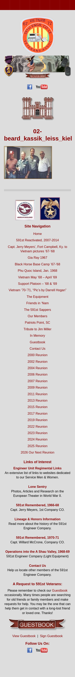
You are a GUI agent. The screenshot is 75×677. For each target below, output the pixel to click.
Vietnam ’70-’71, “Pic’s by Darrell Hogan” (37, 290)
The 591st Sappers (37, 309)
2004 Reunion (38, 368)
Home (37, 233)
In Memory (37, 335)
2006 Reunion (38, 374)
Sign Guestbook (51, 636)
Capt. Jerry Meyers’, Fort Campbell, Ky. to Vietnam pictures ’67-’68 (37, 249)
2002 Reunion (38, 361)
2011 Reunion (38, 394)
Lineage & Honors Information (37, 519)
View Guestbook (23, 636)
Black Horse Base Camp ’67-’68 (37, 264)
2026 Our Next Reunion (37, 452)
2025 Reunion (38, 446)
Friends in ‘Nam (37, 303)
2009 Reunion (38, 387)
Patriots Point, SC (37, 322)
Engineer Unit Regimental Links (37, 468)
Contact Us (37, 348)
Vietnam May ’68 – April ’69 (37, 277)
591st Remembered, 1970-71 (37, 537)
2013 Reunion (38, 400)
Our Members (37, 316)
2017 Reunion (38, 413)
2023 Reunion (38, 433)
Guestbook (37, 342)
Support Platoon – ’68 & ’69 (37, 283)
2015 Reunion (38, 407)
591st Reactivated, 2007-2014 (37, 240)
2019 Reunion (38, 420)
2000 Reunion (38, 355)
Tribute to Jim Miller (37, 329)
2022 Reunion (38, 426)
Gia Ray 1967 (37, 257)
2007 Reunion (38, 381)
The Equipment (37, 296)
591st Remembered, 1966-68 (37, 505)
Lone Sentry (37, 486)
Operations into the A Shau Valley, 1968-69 (37, 551)
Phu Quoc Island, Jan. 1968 (37, 270)
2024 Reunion (38, 439)
